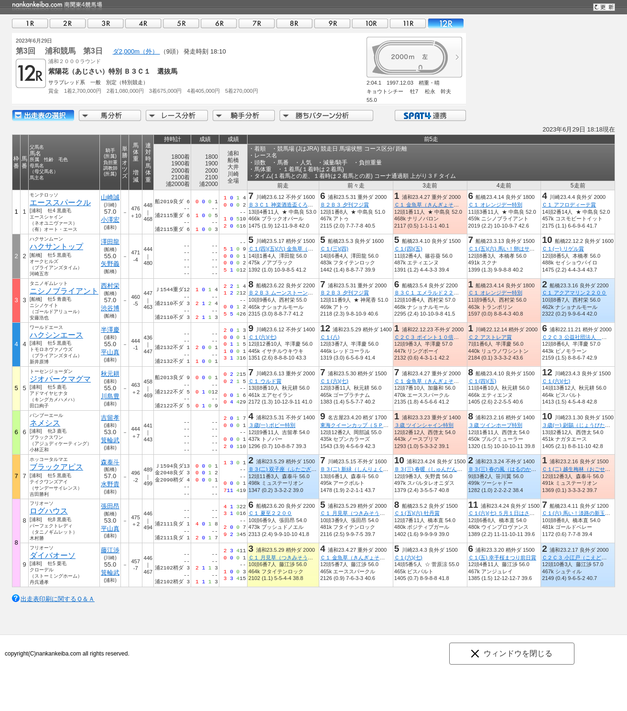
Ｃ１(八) (329, 337)
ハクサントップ (56, 246)
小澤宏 (110, 219)
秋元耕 (110, 373)
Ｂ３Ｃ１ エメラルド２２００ (429, 292)
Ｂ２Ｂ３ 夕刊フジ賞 (344, 205)
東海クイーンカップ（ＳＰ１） (357, 425)
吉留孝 (110, 417)
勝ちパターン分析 (326, 115)
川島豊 (110, 396)
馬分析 (110, 115)
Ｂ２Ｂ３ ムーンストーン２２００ (289, 292)
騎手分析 (244, 115)
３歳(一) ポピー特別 (272, 425)
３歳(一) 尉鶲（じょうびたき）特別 (584, 425)
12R (445, 23)
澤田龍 (110, 241)
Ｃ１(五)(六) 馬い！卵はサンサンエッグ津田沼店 (525, 249)
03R (105, 23)
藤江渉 (110, 550)
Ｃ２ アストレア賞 (490, 337)
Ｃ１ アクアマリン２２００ (574, 292)
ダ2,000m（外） (136, 51)
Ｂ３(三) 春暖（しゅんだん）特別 (433, 469)
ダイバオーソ (53, 555)
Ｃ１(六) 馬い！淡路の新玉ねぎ (579, 513)
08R (294, 23)
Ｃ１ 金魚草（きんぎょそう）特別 (434, 205)
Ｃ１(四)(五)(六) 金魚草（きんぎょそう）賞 (299, 249)
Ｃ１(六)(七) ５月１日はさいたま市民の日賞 (520, 513)
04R (143, 23)
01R (30, 23)
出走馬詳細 (43, 115)
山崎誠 (110, 197)
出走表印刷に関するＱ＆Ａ (58, 598)
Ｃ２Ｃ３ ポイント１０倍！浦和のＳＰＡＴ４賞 (450, 337)
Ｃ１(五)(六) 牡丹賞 (417, 513)
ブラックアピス (56, 467)
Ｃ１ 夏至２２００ (270, 513)
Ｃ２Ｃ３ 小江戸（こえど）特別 (579, 557)
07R (256, 23)
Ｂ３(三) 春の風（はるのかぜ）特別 (510, 469)
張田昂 (110, 506)
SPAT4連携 (430, 115)
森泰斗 (110, 462)
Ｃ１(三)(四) (334, 249)
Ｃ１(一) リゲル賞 (563, 249)
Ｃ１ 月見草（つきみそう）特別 (357, 513)
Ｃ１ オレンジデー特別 (495, 205)
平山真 (110, 352)
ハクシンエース (56, 335)
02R (68, 23)
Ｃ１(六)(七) (263, 337)
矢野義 (110, 263)
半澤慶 (110, 329)
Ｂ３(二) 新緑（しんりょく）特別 (359, 469)
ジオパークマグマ (60, 379)
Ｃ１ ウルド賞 (265, 381)
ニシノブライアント (64, 291)
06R (219, 23)
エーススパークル (60, 202)
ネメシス (45, 423)
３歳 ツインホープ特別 (495, 425)
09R (332, 23)
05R (181, 23)
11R (407, 23)
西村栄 (110, 285)
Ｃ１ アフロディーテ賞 (569, 205)
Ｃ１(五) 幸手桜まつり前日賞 (502, 557)
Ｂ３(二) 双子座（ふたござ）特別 (288, 469)
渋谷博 (110, 308)
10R (370, 23)
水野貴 (110, 484)
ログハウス (49, 511)
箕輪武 (110, 440)
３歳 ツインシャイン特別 (424, 425)
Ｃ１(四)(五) (408, 249)
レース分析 (177, 115)
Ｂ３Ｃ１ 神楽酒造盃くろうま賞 (286, 205)
